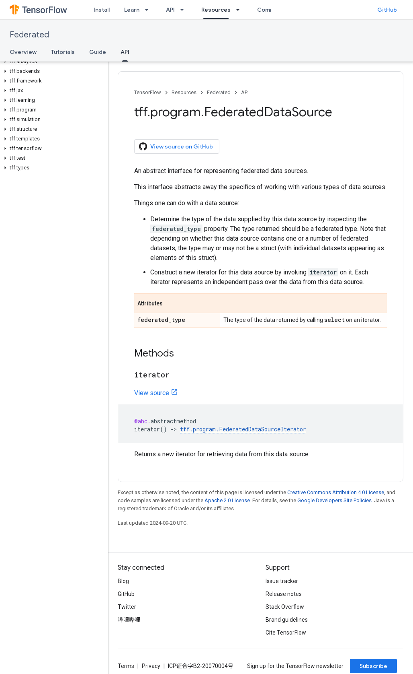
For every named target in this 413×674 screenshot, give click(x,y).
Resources (184, 92)
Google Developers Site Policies (334, 500)
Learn (131, 9)
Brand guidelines (287, 619)
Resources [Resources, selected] (216, 9)
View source (151, 393)
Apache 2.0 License (227, 500)
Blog (123, 581)
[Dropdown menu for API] (184, 9)
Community (272, 9)
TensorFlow (147, 92)
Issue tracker (282, 581)
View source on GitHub (176, 146)
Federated (29, 35)
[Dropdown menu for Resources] (240, 9)
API (170, 9)
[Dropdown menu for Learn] (149, 9)
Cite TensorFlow (286, 632)
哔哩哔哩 (129, 619)
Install (102, 9)
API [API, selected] (125, 52)
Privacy (151, 666)
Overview (23, 52)
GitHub (387, 9)
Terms (126, 666)
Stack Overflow (285, 607)
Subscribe (373, 666)
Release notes (284, 594)
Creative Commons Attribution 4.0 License (335, 492)
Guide (97, 52)
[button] (52, 61)
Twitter (127, 607)
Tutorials (63, 52)
